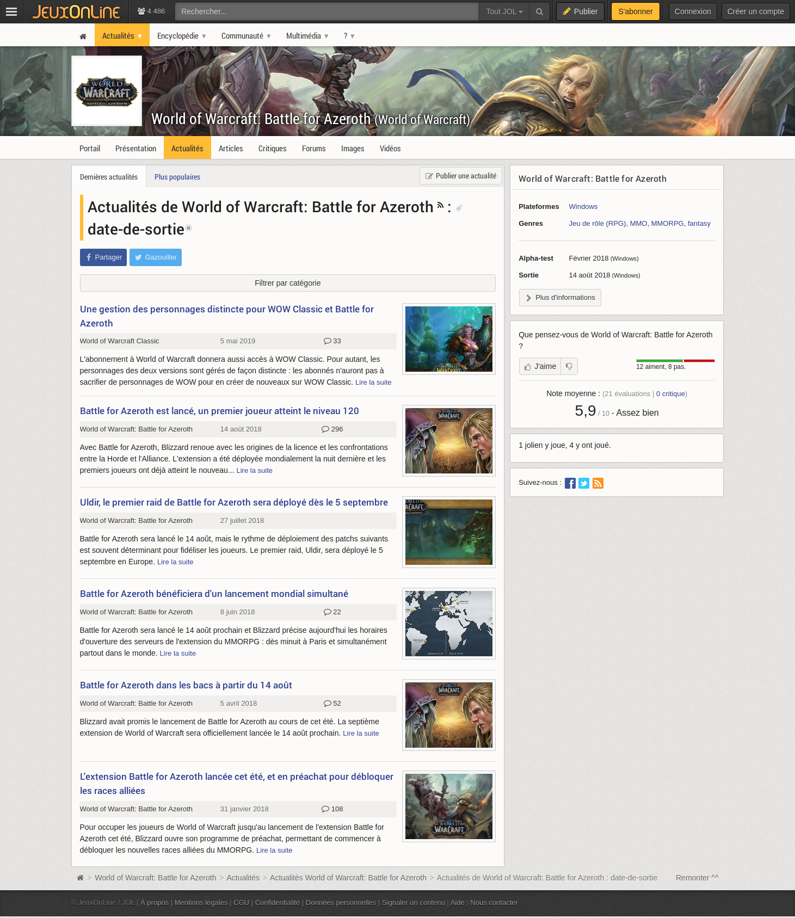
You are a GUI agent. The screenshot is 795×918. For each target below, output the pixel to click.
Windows (583, 206)
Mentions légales (201, 902)
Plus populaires (177, 176)
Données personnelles (341, 902)
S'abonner (635, 11)
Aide (458, 902)
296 (332, 429)
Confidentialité (277, 902)
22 (332, 612)
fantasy (699, 223)
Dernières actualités (109, 176)
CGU (241, 902)
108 (332, 809)
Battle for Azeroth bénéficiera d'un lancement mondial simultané (214, 593)
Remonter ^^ (697, 877)
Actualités (243, 877)
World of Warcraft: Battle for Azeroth (310, 118)
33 (332, 341)
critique (670, 394)
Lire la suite (373, 382)
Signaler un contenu (413, 902)
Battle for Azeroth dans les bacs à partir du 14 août (186, 685)
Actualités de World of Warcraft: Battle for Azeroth (261, 206)
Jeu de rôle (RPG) (597, 223)
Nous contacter (494, 902)
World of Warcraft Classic (119, 341)
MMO (639, 223)
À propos (154, 902)
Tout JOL (504, 11)
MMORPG (667, 223)
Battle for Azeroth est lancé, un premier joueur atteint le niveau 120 (219, 410)
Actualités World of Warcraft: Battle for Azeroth (348, 877)
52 (332, 703)
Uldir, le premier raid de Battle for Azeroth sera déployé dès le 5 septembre (234, 502)
